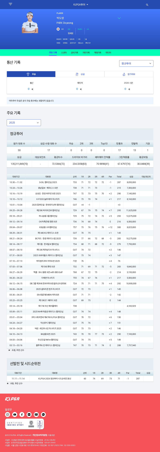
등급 (69, 29)
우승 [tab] (31, 74)
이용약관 (51, 435)
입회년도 (72, 39)
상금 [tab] (80, 74)
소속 (88, 29)
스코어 (64, 52)
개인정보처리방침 (39, 435)
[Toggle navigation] (10, 4)
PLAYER (60, 13)
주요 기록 (53, 52)
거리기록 (86, 52)
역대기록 (97, 52)
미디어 (108, 52)
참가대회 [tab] (128, 74)
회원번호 (65, 39)
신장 (79, 39)
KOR (62, 29)
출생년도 (59, 39)
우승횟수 (80, 29)
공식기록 (74, 52)
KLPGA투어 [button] (79, 4)
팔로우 (8, 409)
